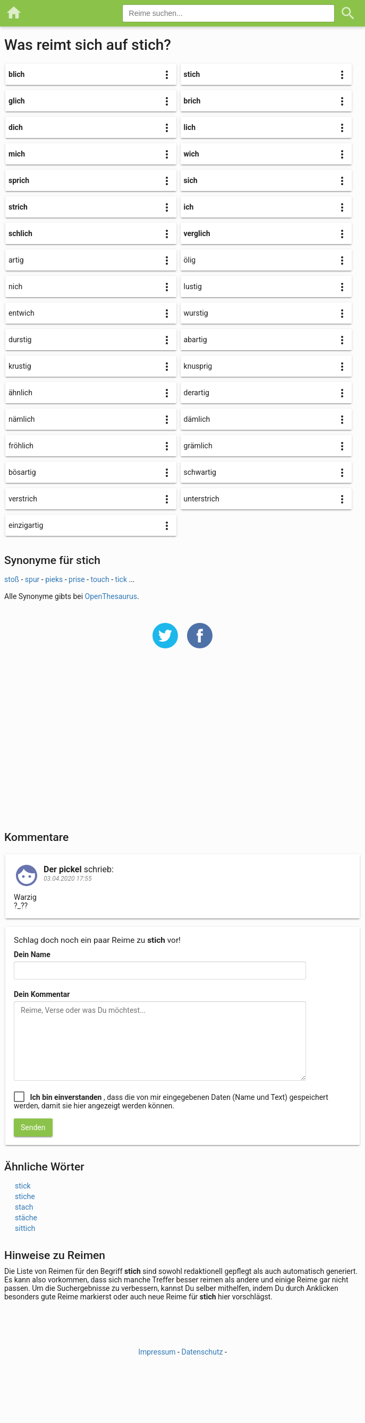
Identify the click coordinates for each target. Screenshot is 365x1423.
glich (17, 101)
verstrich (23, 498)
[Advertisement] (182, 746)
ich (189, 207)
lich (190, 127)
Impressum (156, 1352)
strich (18, 207)
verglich (197, 233)
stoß (11, 579)
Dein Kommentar (42, 994)
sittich (25, 1228)
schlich (20, 233)
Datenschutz (202, 1352)
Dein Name (32, 954)
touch (100, 579)
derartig (196, 392)
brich (192, 101)
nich (15, 286)
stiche (25, 1196)
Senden (33, 1127)
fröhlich (21, 445)
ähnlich (20, 392)
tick (122, 579)
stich (192, 74)
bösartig (22, 472)
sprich (19, 180)
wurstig (196, 313)
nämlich (22, 419)
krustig (20, 366)
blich (16, 74)
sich (191, 180)
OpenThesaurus (111, 596)
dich (16, 127)
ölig (190, 260)
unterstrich (201, 498)
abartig (195, 339)
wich (191, 154)
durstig (20, 339)
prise (77, 579)
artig (16, 260)
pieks (54, 579)
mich (17, 154)
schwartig (200, 472)
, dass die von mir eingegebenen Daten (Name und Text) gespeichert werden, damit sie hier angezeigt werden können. (171, 1101)
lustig (193, 286)
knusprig (198, 366)
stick (23, 1186)
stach (24, 1207)
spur (32, 579)
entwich (22, 313)
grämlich (198, 445)
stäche (26, 1217)
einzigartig (26, 525)
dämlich (197, 419)
